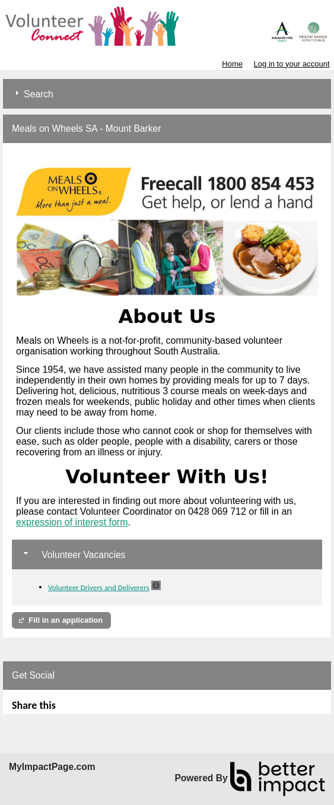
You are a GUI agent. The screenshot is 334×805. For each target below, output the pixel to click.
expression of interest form (72, 522)
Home (232, 63)
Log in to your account (292, 63)
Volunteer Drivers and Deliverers (98, 587)
